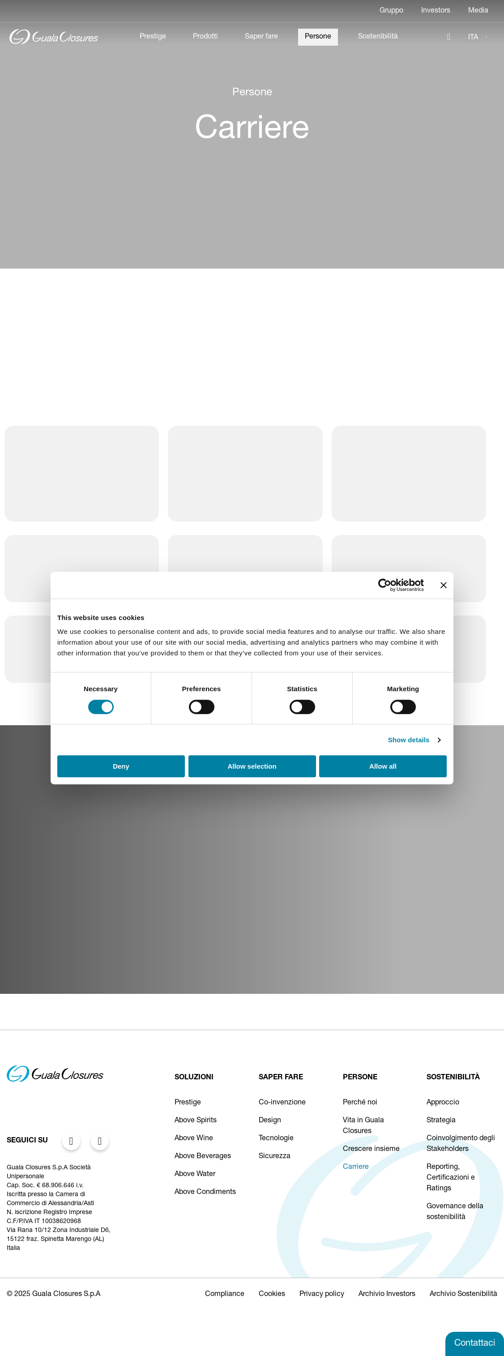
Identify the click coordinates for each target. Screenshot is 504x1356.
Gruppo (391, 11)
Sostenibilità (378, 37)
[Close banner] (443, 585)
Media (478, 11)
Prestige (153, 37)
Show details (409, 740)
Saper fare (261, 37)
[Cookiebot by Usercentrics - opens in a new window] (385, 585)
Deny (121, 766)
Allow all (383, 766)
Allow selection (251, 766)
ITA (473, 38)
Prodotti (205, 37)
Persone (318, 37)
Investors (435, 11)
